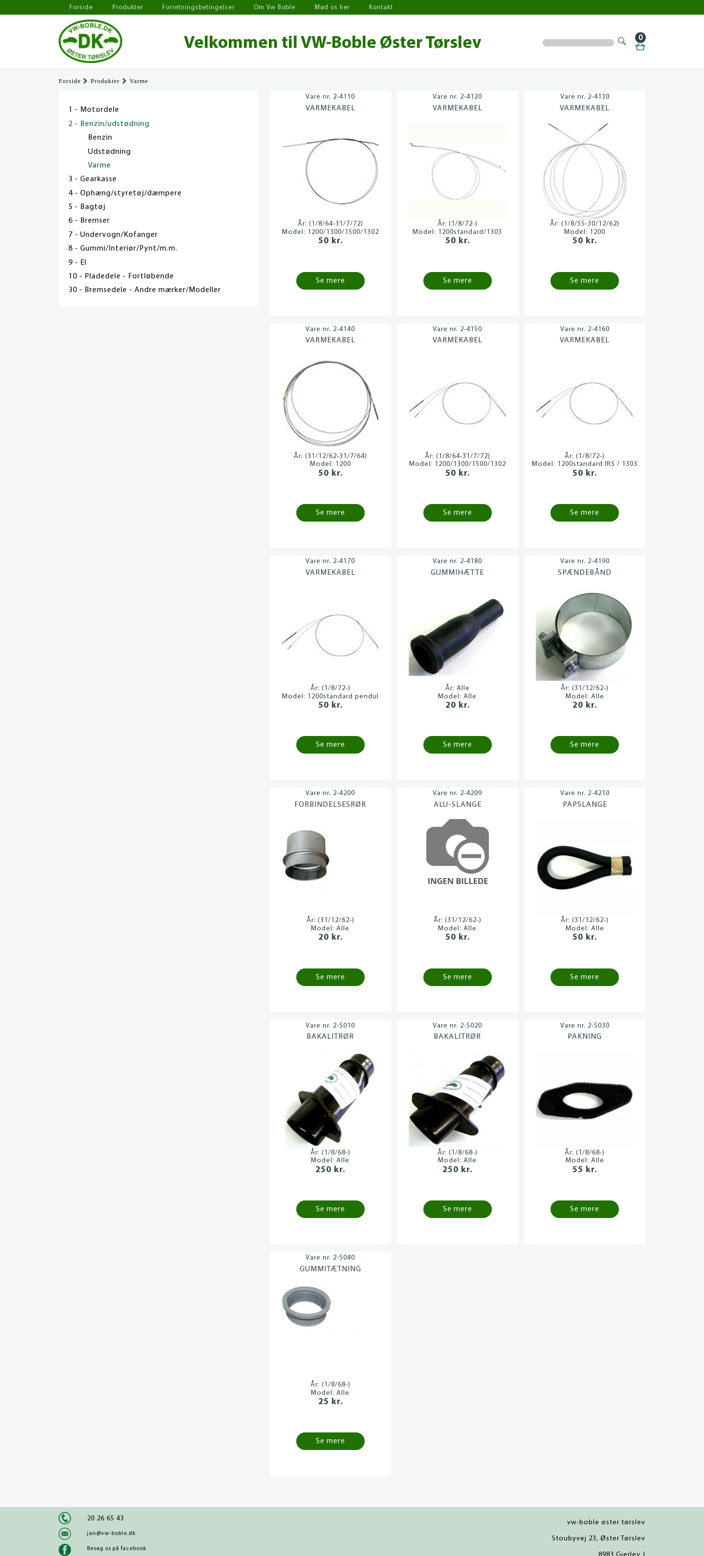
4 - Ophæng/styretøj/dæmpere (125, 193)
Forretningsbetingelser (187, 7)
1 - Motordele (93, 110)
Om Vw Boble (259, 7)
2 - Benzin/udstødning (109, 124)
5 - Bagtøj (87, 207)
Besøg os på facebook (116, 1549)
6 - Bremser (89, 221)
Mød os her (313, 7)
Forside (78, 7)
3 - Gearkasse (92, 179)
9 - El (77, 263)
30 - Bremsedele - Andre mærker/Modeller (144, 290)
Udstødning (109, 152)
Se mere (330, 281)
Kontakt (359, 7)
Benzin (100, 138)
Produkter (121, 7)
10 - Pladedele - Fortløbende (121, 276)
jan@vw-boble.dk (111, 1533)
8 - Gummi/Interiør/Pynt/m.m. (122, 248)
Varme (139, 81)
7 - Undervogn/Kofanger (113, 235)
